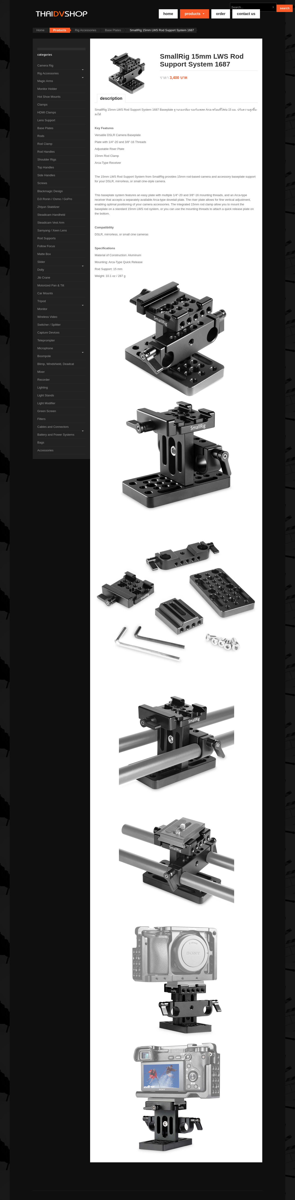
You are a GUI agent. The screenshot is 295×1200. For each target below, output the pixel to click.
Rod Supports (46, 238)
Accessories (45, 450)
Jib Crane (43, 277)
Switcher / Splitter (49, 324)
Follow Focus (46, 246)
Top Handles (45, 167)
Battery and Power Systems (55, 434)
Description (111, 98)
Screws (42, 183)
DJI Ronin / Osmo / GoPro (54, 199)
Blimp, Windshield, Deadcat (55, 364)
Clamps (42, 104)
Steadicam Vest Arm (50, 222)
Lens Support (46, 120)
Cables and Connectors (53, 426)
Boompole (44, 356)
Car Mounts (45, 293)
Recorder (43, 379)
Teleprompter (46, 340)
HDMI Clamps (46, 112)
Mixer (41, 372)
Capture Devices (48, 332)
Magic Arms (45, 81)
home (168, 14)
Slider (41, 262)
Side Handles (46, 175)
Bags (40, 442)
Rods (40, 136)
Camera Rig (45, 65)
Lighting (42, 387)
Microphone (45, 348)
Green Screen (46, 411)
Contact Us (246, 14)
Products (194, 14)
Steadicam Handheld (51, 214)
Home (40, 30)
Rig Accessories (85, 30)
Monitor (42, 309)
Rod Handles (46, 151)
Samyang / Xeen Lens (52, 230)
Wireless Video (47, 317)
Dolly (40, 269)
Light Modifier (46, 403)
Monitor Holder (47, 89)
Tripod (41, 301)
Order (220, 14)
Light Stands (45, 395)
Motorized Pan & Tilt (50, 285)
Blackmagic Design (50, 191)
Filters (41, 419)
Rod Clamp (44, 144)
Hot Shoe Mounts (48, 96)
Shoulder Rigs (46, 159)
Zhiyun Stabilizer (48, 207)
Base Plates (113, 30)
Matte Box (44, 254)
